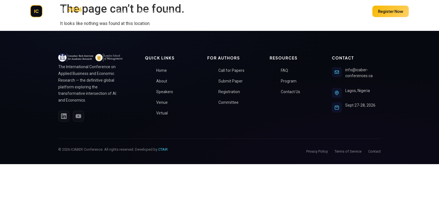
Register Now (390, 11)
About (146, 11)
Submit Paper (350, 11)
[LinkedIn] (63, 116)
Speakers (167, 91)
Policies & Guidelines (271, 11)
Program (291, 81)
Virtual (164, 113)
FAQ (287, 70)
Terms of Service (348, 151)
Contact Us (293, 91)
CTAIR (163, 149)
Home (121, 11)
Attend (175, 11)
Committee (230, 102)
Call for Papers (233, 70)
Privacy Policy (317, 151)
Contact (374, 151)
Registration (231, 91)
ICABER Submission (216, 11)
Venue (164, 102)
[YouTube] (78, 116)
